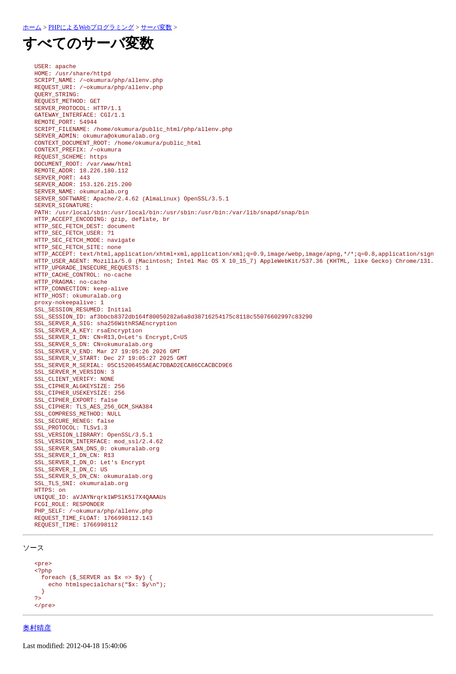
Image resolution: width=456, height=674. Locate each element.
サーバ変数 (156, 27)
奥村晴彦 (37, 628)
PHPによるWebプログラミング (91, 27)
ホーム (32, 27)
